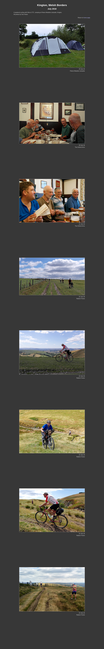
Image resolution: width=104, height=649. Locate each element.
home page (86, 17)
